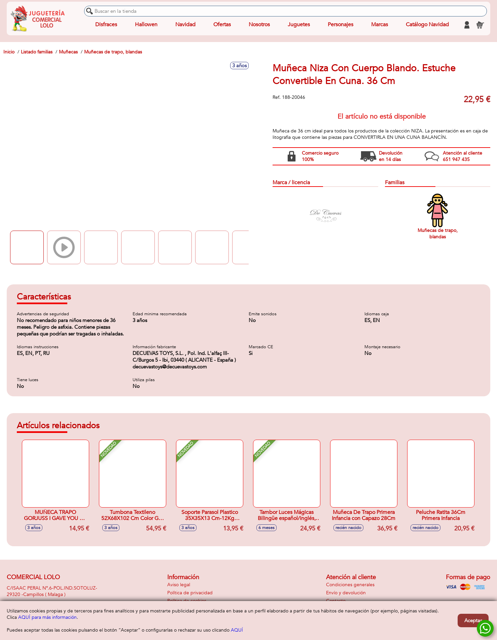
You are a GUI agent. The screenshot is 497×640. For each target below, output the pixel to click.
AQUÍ (237, 630)
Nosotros (259, 25)
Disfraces (106, 25)
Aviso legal (178, 585)
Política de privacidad (190, 593)
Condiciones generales (350, 585)
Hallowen (146, 25)
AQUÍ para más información (47, 617)
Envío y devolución (346, 593)
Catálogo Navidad (427, 25)
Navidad (185, 25)
